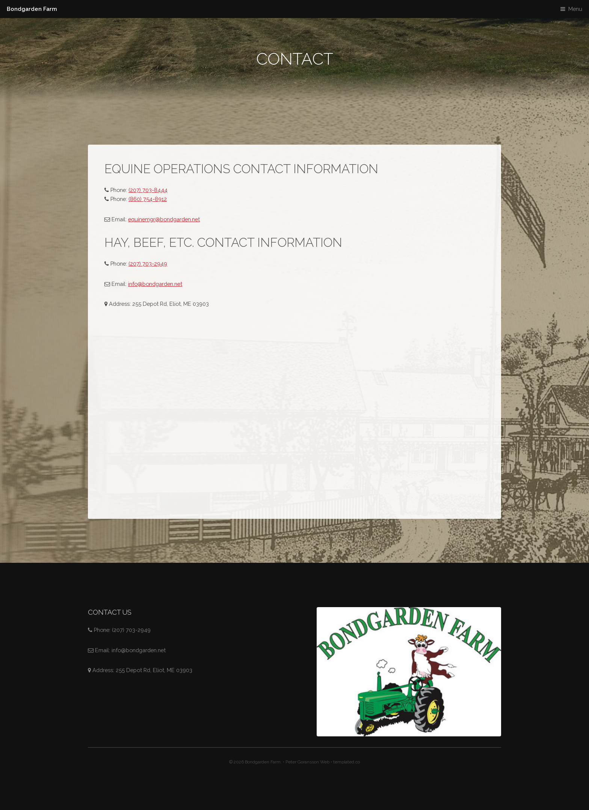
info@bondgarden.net (155, 284)
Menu (575, 9)
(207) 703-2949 (147, 263)
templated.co (346, 762)
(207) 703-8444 (148, 190)
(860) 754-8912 (147, 199)
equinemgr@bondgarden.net (164, 219)
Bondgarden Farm (32, 9)
